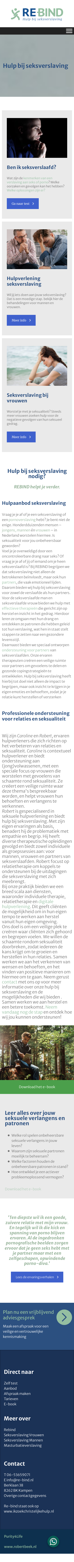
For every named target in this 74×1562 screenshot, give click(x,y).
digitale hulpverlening (27, 904)
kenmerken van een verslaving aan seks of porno (29, 180)
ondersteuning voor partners (25, 650)
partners (9, 582)
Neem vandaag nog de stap (29, 1009)
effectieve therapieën (20, 608)
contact (9, 982)
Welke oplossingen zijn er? (26, 190)
